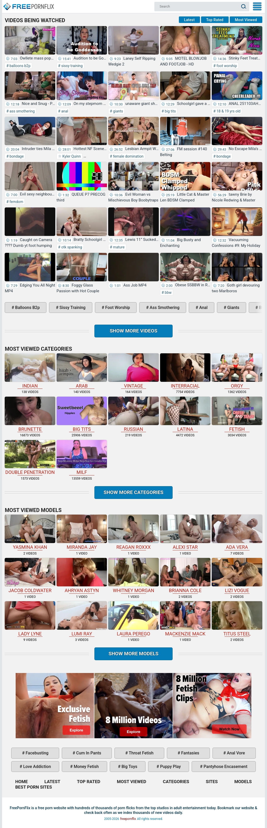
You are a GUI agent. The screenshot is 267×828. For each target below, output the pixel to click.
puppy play (170, 766)
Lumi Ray (82, 618)
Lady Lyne (30, 618)
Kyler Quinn (71, 156)
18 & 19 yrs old (228, 111)
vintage (133, 371)
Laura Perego (133, 618)
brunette (30, 414)
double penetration (30, 457)
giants (117, 111)
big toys (128, 766)
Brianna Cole (185, 575)
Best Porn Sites (33, 787)
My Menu (257, 6)
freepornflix (128, 819)
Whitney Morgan (133, 575)
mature (118, 247)
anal (64, 111)
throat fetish (140, 752)
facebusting (36, 752)
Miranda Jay (82, 532)
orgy (237, 371)
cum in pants (88, 752)
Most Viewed (246, 20)
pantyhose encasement (225, 766)
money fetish (86, 766)
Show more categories (133, 492)
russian (133, 414)
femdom (16, 202)
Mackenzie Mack (185, 618)
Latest (189, 20)
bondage (16, 156)
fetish (237, 414)
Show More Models (133, 654)
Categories (176, 781)
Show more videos (133, 331)
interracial (185, 371)
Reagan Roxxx (133, 532)
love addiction (36, 766)
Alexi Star (185, 532)
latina (185, 414)
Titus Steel (237, 618)
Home (28, 4)
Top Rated (214, 20)
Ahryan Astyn (82, 575)
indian (30, 371)
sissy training (71, 66)
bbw (168, 292)
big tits (170, 111)
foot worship (226, 66)
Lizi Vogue (237, 575)
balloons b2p (20, 66)
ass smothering (22, 111)
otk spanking (71, 247)
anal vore (235, 752)
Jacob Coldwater (30, 575)
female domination (127, 156)
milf (82, 457)
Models (243, 781)
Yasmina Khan (30, 532)
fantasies (189, 752)
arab (82, 371)
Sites (212, 781)
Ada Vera (237, 532)
